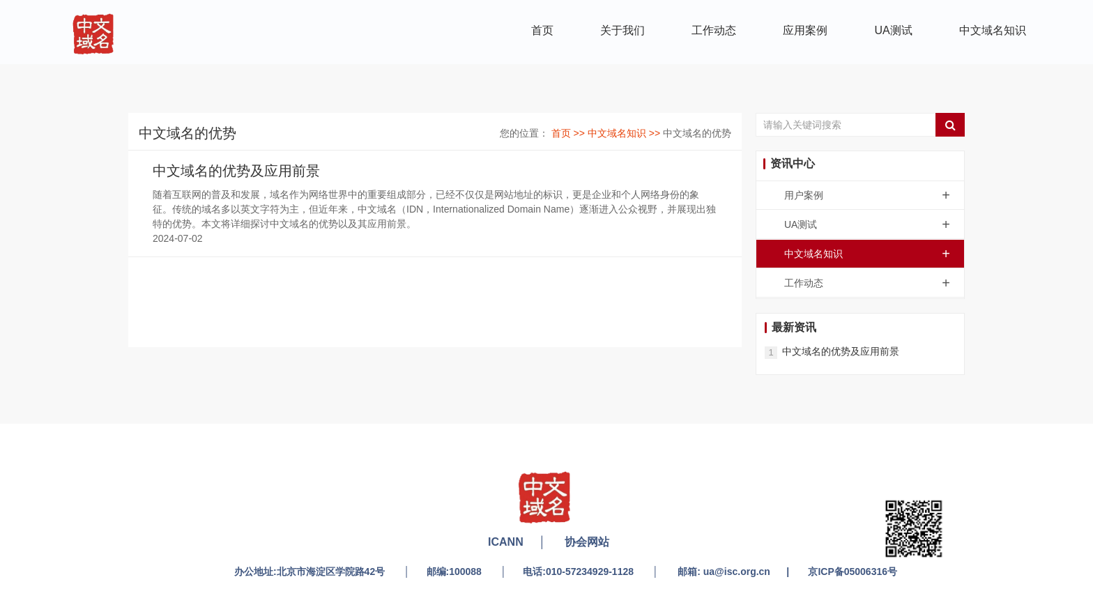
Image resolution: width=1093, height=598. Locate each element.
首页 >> (569, 133)
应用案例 (805, 30)
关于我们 (622, 30)
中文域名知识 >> (625, 133)
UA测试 (893, 30)
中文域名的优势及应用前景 (236, 170)
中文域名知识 (992, 30)
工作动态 (713, 30)
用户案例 (874, 195)
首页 (542, 30)
